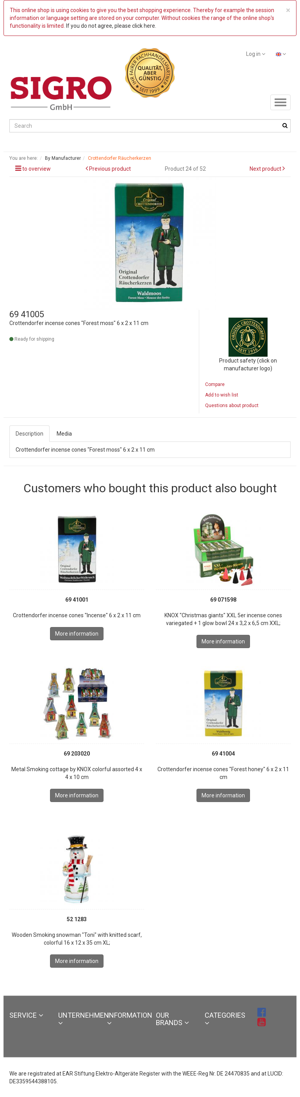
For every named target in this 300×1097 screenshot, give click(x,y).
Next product (265, 169)
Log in (255, 54)
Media (64, 434)
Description (29, 434)
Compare (215, 384)
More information (76, 634)
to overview (36, 169)
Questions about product (232, 405)
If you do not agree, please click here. (111, 26)
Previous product (110, 169)
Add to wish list (221, 395)
